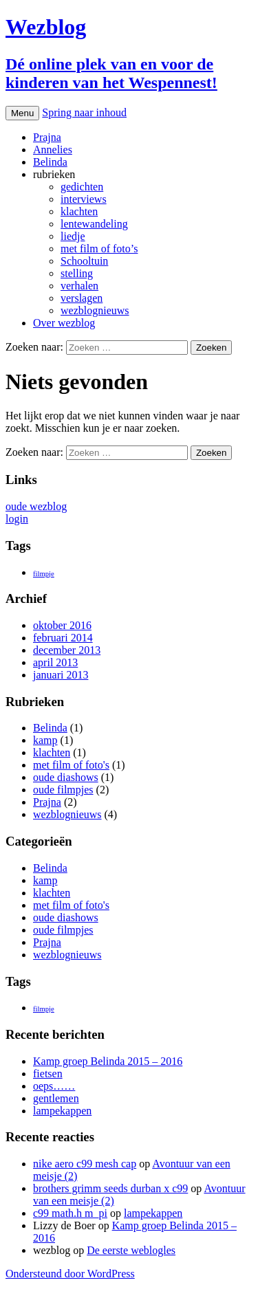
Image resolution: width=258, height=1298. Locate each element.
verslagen (82, 298)
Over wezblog (64, 323)
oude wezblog (36, 506)
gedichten (82, 186)
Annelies (52, 149)
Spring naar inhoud (84, 112)
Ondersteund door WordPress (70, 1273)
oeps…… (54, 1086)
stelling (77, 273)
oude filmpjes (63, 789)
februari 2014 (63, 638)
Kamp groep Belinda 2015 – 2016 (107, 1061)
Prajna (47, 137)
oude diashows (65, 777)
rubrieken (54, 174)
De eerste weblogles (131, 1250)
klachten (79, 211)
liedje (73, 236)
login (17, 519)
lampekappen (62, 1110)
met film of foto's (71, 765)
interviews (84, 199)
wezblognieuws (95, 310)
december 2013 (66, 650)
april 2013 (55, 662)
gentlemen (56, 1098)
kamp (45, 740)
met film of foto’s (99, 248)
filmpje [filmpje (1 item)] (43, 574)
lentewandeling (94, 224)
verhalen (79, 286)
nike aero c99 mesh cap (84, 1163)
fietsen (48, 1073)
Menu (22, 113)
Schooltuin (84, 261)
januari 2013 (60, 675)
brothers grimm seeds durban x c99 (110, 1188)
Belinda (50, 162)
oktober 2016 (62, 625)
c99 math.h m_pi (70, 1213)
